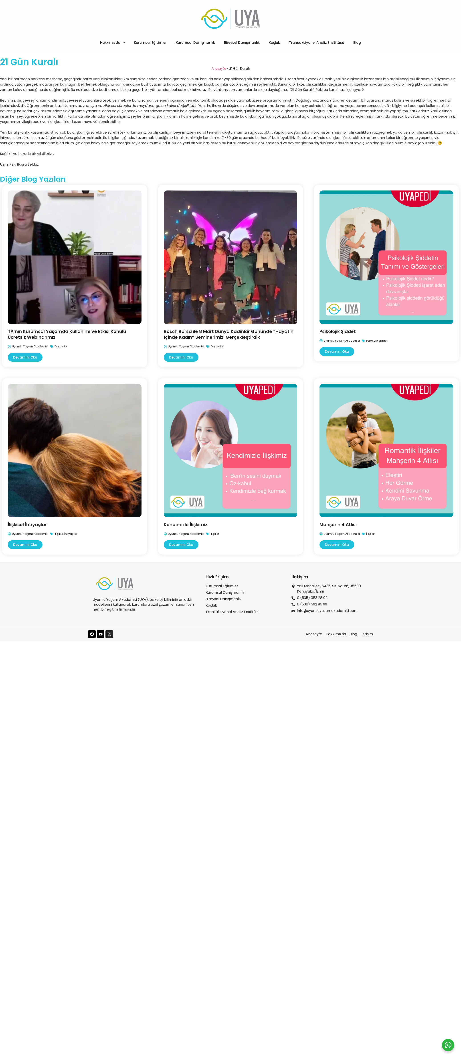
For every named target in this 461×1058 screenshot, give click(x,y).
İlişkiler (214, 534)
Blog (357, 42)
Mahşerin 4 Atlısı (338, 524)
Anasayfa (219, 68)
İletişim (299, 577)
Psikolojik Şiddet (337, 331)
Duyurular (61, 346)
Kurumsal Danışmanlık (195, 42)
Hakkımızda (112, 42)
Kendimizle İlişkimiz (185, 524)
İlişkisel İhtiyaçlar (27, 524)
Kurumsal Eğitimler (150, 42)
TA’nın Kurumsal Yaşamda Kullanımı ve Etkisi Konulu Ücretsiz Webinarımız (67, 334)
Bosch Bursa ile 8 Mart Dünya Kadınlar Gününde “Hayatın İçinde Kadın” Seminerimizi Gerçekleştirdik (228, 334)
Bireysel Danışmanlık (242, 42)
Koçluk (274, 42)
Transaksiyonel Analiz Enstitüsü (316, 42)
